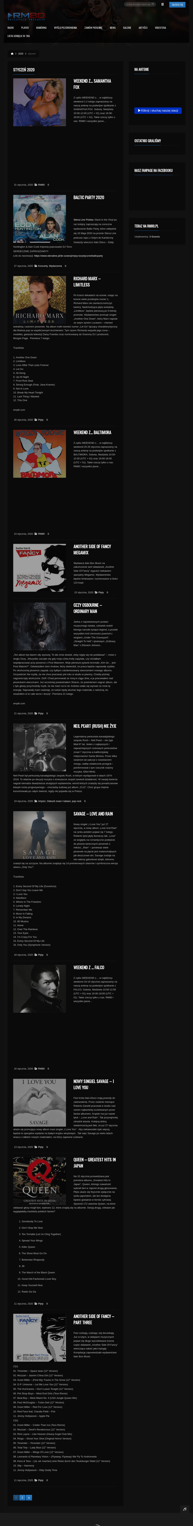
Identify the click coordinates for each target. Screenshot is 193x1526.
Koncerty (42, 266)
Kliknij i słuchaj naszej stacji (158, 110)
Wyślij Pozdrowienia (65, 27)
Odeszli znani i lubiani (59, 801)
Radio (11, 27)
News (113, 27)
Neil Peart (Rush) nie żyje (95, 726)
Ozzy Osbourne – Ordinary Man (88, 608)
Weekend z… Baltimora (92, 432)
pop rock (76, 801)
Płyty (40, 419)
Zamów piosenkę (93, 27)
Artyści (143, 27)
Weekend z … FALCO (89, 967)
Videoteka (160, 27)
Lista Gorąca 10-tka (19, 36)
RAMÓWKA (41, 27)
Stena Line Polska (83, 219)
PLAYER (25, 27)
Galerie (127, 27)
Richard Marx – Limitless (87, 281)
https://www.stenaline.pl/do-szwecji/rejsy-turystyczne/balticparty (68, 255)
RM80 (41, 184)
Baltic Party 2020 (89, 197)
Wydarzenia (55, 266)
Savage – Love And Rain (93, 814)
